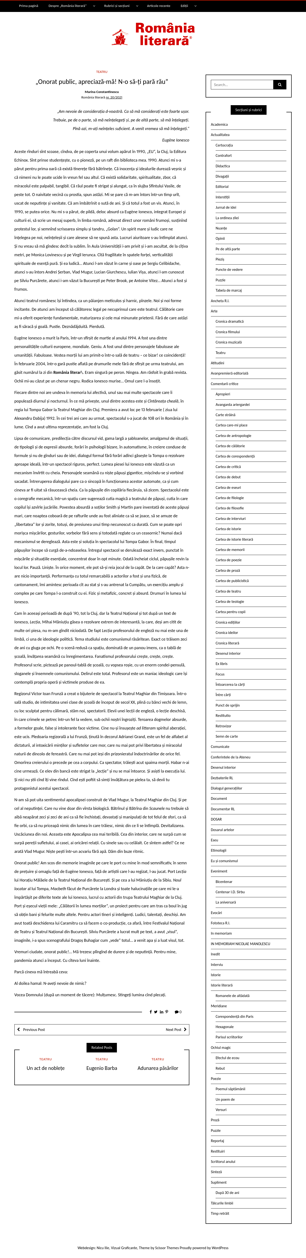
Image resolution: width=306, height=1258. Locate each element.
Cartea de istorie (228, 529)
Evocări (216, 912)
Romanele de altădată (233, 995)
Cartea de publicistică (232, 580)
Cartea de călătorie (230, 446)
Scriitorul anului (223, 1161)
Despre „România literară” (68, 6)
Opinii (220, 238)
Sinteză (216, 1172)
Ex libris (222, 663)
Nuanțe (221, 228)
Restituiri (218, 1151)
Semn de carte (227, 736)
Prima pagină (28, 6)
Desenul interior (228, 653)
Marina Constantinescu (102, 92)
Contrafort (224, 155)
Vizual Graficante (124, 1248)
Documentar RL (223, 809)
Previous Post (33, 1029)
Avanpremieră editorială (229, 373)
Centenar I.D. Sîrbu (230, 892)
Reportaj (217, 1140)
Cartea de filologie (230, 498)
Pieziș (220, 259)
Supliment (219, 1182)
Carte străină (225, 415)
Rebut (220, 1068)
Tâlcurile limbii (222, 1203)
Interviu (217, 964)
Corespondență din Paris (234, 1016)
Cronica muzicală (229, 342)
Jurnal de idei (226, 207)
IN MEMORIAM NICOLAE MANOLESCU (240, 944)
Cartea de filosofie (230, 508)
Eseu (214, 840)
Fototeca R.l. (220, 923)
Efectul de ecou (227, 1058)
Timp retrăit (220, 1213)
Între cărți (223, 694)
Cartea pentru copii (231, 612)
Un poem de (225, 1099)
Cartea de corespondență (235, 456)
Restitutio (223, 715)
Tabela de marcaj (229, 290)
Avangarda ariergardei (233, 404)
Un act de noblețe (46, 1068)
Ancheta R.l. (220, 301)
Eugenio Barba (101, 1068)
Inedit (215, 954)
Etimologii (218, 850)
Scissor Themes (167, 1248)
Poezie (216, 1078)
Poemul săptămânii (230, 1089)
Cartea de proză (228, 570)
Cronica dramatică (230, 321)
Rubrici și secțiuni (117, 6)
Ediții (184, 6)
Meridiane (219, 1006)
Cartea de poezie (229, 560)
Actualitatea (220, 134)
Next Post (173, 1029)
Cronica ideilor (227, 632)
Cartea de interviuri (231, 518)
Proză (215, 1120)
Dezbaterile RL (222, 778)
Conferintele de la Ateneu (230, 757)
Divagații (222, 176)
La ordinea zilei (227, 218)
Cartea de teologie (230, 601)
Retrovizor (223, 726)
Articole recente (158, 6)
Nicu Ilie (103, 1248)
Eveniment (219, 871)
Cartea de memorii (230, 549)
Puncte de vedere (229, 269)
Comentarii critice (224, 383)
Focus (220, 674)
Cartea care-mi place (231, 425)
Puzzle (220, 280)
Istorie (216, 975)
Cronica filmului (228, 332)
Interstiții (223, 197)
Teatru (102, 72)
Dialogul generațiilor (226, 788)
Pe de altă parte (228, 249)
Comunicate (220, 746)
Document (219, 798)
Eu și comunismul (224, 861)
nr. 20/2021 (114, 97)
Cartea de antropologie (233, 435)
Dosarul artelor (222, 830)
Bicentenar (224, 881)
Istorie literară (222, 985)
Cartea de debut (228, 477)
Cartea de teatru (228, 591)
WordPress (220, 1248)
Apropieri (223, 394)
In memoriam (221, 933)
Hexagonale (225, 1026)
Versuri (221, 1109)
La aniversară (226, 902)
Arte (214, 311)
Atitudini (217, 363)
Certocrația (224, 145)
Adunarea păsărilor (158, 1068)
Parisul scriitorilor (229, 1037)
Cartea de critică (228, 466)
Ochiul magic (221, 1047)
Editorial (222, 186)
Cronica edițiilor (228, 622)
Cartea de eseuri (228, 487)
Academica (219, 124)
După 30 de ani (227, 1192)
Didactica (223, 166)
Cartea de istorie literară (234, 539)
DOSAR (216, 819)
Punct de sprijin (228, 705)
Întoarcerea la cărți (230, 684)
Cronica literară (227, 643)
